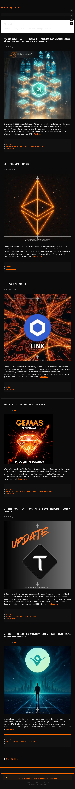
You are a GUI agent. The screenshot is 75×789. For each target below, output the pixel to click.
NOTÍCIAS (8, 144)
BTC (7, 146)
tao (25, 616)
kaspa (11, 146)
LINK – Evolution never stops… (16, 284)
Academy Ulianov (11, 7)
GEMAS (11, 491)
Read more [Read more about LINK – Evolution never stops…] (44, 377)
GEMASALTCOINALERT (20, 491)
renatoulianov (24, 146)
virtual (33, 741)
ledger (16, 146)
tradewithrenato (35, 146)
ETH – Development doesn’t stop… (17, 164)
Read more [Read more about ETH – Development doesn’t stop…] (37, 256)
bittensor (9, 616)
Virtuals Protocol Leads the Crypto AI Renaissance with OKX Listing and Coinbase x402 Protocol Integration (37, 635)
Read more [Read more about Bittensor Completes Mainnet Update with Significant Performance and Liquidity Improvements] (55, 604)
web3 (43, 146)
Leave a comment (11, 148)
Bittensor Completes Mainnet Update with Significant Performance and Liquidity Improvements (37, 510)
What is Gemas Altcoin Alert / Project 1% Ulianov (24, 404)
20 (12, 759)
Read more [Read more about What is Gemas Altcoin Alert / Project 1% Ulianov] (22, 479)
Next (17, 759)
